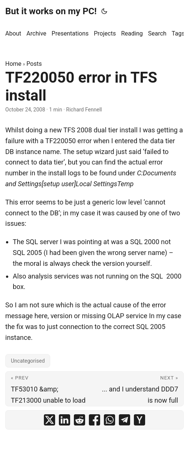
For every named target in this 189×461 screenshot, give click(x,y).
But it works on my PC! (51, 11)
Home (13, 63)
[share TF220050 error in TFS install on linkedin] (64, 419)
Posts (34, 63)
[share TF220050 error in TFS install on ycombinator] (139, 419)
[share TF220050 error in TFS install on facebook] (94, 419)
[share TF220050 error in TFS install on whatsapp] (109, 419)
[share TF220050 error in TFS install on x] (49, 419)
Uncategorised (28, 361)
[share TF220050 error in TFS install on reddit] (79, 419)
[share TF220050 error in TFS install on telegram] (124, 419)
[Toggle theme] (104, 11)
